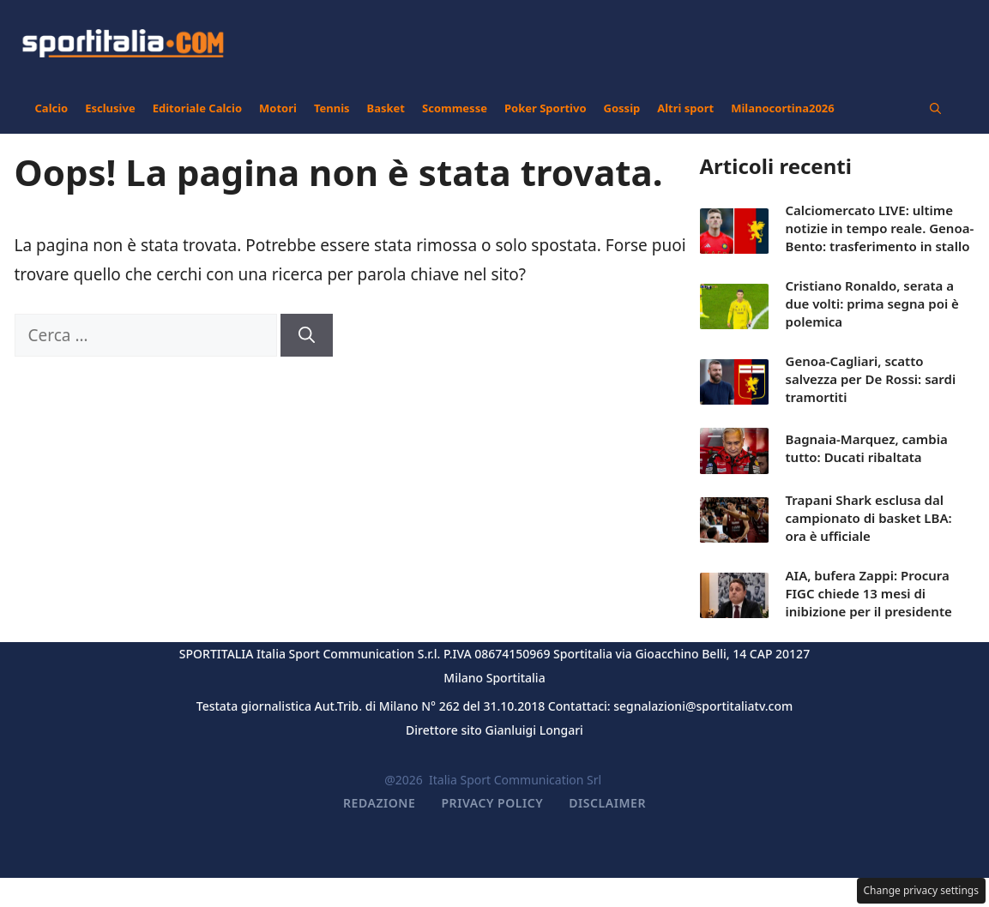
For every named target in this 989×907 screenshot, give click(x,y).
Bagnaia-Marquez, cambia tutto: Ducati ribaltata (867, 448)
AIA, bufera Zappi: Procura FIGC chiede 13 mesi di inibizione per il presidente (869, 593)
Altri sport (685, 108)
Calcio (52, 108)
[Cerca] (306, 335)
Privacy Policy (492, 803)
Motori (278, 108)
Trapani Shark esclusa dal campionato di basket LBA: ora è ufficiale (869, 517)
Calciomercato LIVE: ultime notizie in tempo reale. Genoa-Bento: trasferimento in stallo (880, 228)
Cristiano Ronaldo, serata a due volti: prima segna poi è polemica (872, 303)
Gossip (622, 108)
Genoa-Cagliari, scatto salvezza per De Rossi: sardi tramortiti (871, 378)
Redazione (379, 803)
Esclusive (110, 108)
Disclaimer (607, 803)
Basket (386, 108)
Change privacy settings (922, 890)
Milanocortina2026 (783, 108)
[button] (935, 108)
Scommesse (454, 108)
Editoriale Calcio (197, 108)
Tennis (332, 108)
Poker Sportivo (545, 108)
